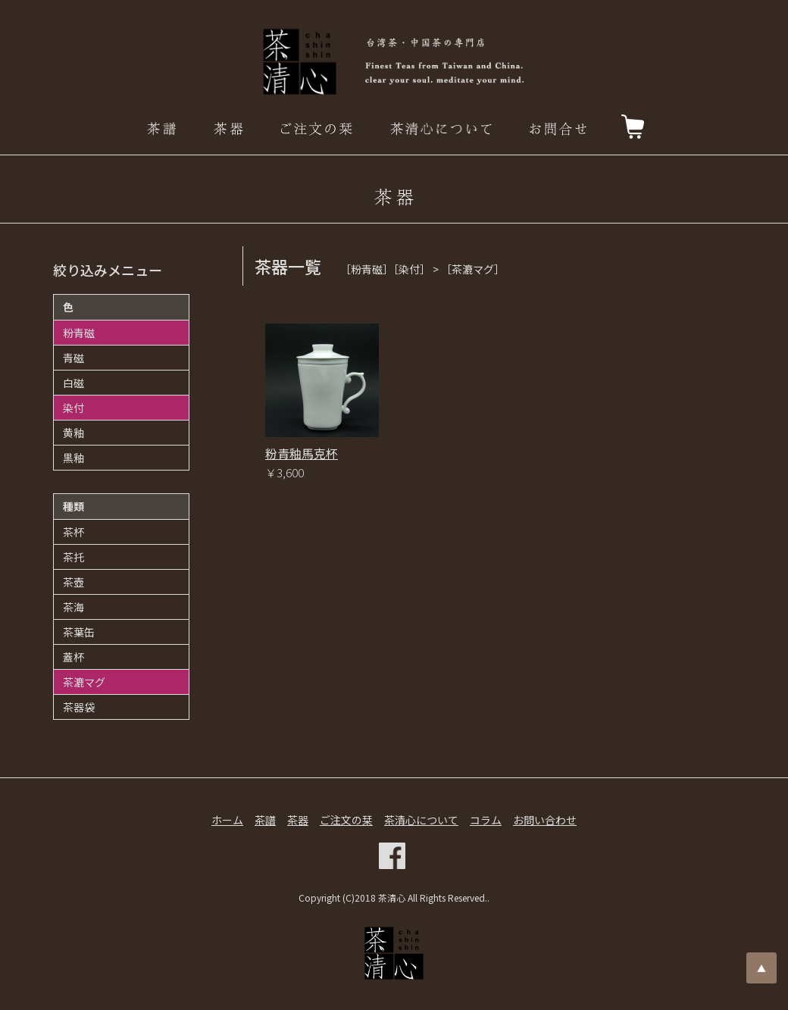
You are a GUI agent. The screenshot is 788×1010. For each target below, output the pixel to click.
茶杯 (73, 531)
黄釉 (73, 432)
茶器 (297, 819)
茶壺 (73, 581)
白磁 (73, 382)
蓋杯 (73, 656)
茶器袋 (79, 707)
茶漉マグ (84, 681)
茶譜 (265, 819)
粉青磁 (79, 332)
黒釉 (73, 457)
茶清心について (421, 819)
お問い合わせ (545, 819)
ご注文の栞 (346, 819)
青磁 (73, 357)
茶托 (73, 556)
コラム (486, 819)
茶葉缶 (79, 631)
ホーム (227, 819)
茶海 (73, 606)
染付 (73, 407)
